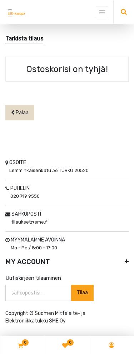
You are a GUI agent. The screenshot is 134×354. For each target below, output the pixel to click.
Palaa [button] (20, 113)
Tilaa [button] (82, 293)
